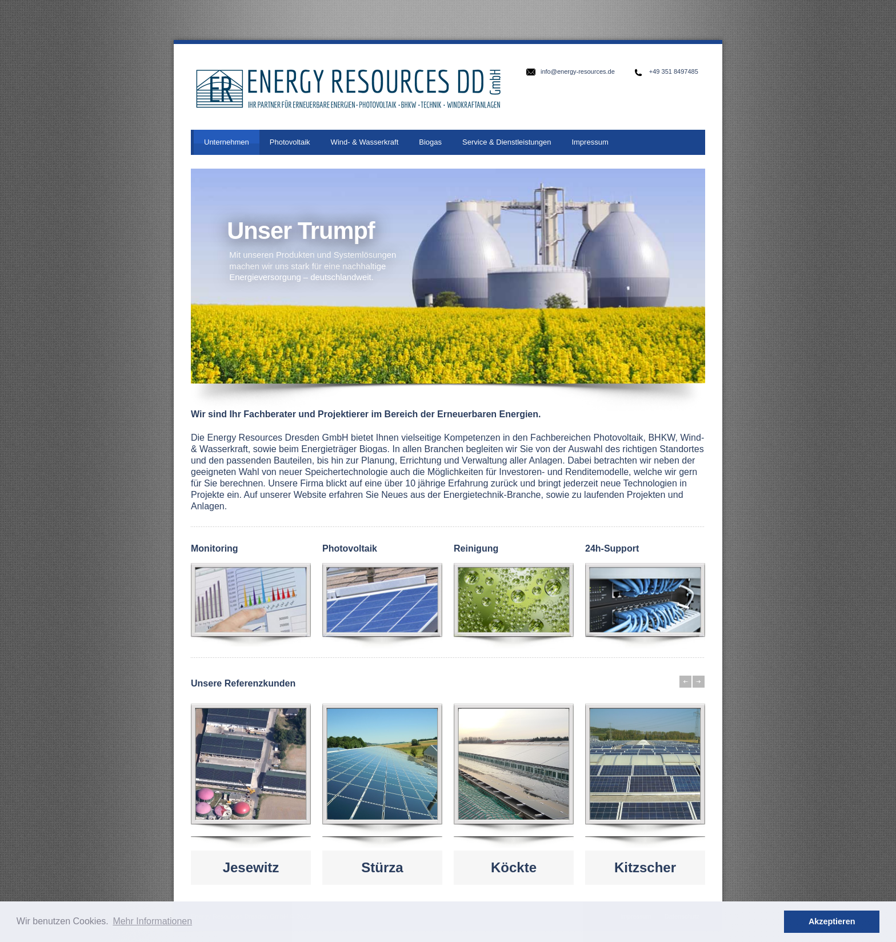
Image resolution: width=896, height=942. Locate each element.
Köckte (514, 867)
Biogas (430, 142)
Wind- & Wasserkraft (365, 142)
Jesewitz (251, 867)
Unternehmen (226, 142)
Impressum (589, 142)
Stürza (382, 867)
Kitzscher (645, 867)
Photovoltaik (290, 142)
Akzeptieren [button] (832, 921)
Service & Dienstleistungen (506, 142)
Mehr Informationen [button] (152, 921)
